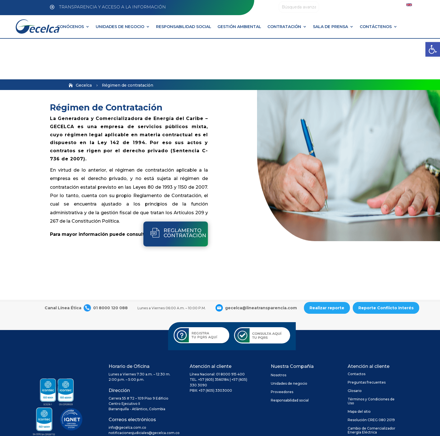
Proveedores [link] (282, 351)
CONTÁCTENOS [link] (376, 26)
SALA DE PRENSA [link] (330, 26)
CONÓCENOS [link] (70, 26)
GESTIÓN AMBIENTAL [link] (239, 26)
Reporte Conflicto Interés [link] (386, 267)
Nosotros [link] (278, 334)
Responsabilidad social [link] (290, 360)
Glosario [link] (355, 350)
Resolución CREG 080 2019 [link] (371, 379)
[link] (432, 49)
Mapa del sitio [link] (359, 371)
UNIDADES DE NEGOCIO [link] (120, 26)
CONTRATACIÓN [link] (284, 26)
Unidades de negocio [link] (289, 343)
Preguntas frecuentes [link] (367, 342)
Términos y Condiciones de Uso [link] (371, 361)
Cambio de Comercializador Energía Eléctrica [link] (371, 390)
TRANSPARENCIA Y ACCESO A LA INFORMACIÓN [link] (112, 7)
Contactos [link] (356, 333)
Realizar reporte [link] (327, 267)
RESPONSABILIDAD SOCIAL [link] (183, 26)
